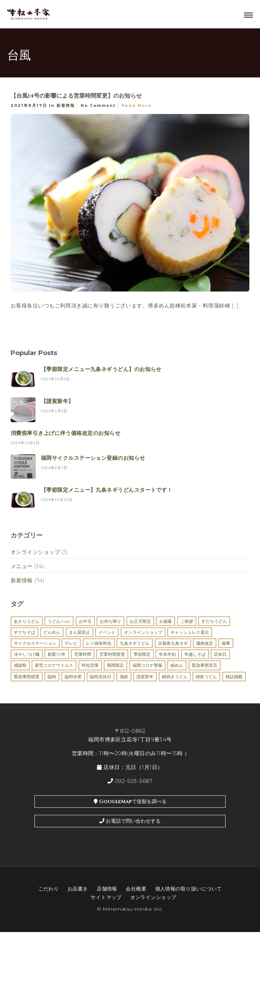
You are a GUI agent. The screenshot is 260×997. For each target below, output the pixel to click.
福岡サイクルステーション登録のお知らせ (93, 457)
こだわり (48, 889)
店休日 (220, 654)
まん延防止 (79, 632)
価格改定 (204, 643)
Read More (136, 105)
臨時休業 (73, 676)
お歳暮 (165, 621)
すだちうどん (214, 621)
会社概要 (136, 889)
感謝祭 (20, 665)
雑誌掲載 (234, 676)
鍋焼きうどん (175, 676)
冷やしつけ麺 (26, 654)
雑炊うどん (206, 676)
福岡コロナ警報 (147, 665)
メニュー (22, 566)
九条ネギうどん (135, 643)
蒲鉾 (124, 676)
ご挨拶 (186, 621)
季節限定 (142, 654)
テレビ (71, 643)
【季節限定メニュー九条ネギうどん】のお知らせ (101, 369)
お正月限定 (140, 621)
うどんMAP (59, 621)
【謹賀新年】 (57, 401)
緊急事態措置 (26, 676)
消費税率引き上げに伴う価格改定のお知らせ (65, 433)
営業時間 (82, 654)
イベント (106, 632)
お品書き (77, 889)
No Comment (98, 105)
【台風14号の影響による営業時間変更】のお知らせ (76, 96)
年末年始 (167, 654)
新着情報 (65, 105)
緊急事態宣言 (204, 665)
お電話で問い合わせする (130, 821)
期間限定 (115, 665)
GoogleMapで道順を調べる (130, 801)
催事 (226, 643)
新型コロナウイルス (54, 665)
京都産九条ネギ (173, 643)
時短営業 (90, 665)
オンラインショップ (35, 552)
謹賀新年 (144, 676)
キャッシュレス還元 (189, 632)
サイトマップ (106, 897)
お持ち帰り (110, 621)
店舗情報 (107, 889)
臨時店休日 (100, 676)
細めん (176, 665)
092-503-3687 (130, 781)
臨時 (52, 676)
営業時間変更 (112, 654)
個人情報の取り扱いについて (188, 889)
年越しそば (195, 654)
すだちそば (24, 632)
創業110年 (57, 654)
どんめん (51, 632)
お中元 (85, 621)
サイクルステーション (35, 643)
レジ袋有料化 (99, 643)
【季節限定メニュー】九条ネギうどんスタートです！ (107, 489)
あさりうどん (26, 621)
